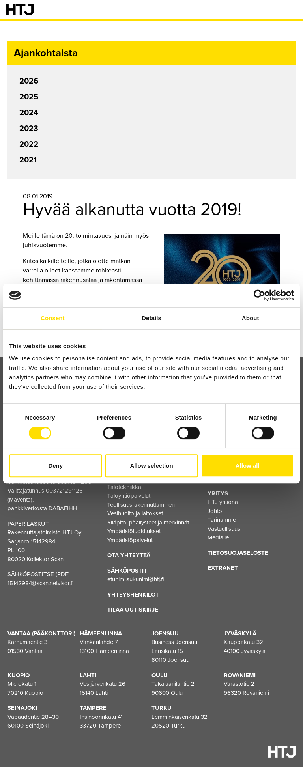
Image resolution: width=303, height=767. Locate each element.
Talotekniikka (124, 487)
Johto (215, 511)
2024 (28, 113)
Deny (55, 465)
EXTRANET (223, 567)
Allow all (248, 465)
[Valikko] (291, 9)
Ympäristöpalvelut (130, 540)
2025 (28, 97)
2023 (28, 128)
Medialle (218, 537)
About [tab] (250, 318)
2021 (28, 160)
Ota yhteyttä (128, 555)
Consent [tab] (53, 318)
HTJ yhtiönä (223, 502)
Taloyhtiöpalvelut (128, 495)
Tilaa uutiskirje (132, 609)
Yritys (218, 493)
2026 (28, 81)
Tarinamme (222, 519)
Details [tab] (151, 318)
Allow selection (151, 465)
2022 (28, 144)
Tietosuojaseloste (238, 552)
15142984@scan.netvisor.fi (40, 583)
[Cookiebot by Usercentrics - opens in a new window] (259, 295)
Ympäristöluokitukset (134, 531)
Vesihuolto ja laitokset (135, 513)
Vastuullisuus (224, 528)
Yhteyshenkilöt (133, 594)
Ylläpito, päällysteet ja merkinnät (148, 522)
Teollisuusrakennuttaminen (141, 504)
